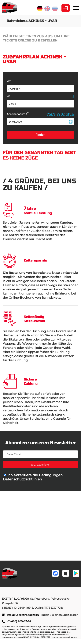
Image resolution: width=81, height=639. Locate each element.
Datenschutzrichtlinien (22, 479)
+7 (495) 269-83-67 (18, 621)
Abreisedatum (18, 114)
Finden (40, 134)
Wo (9, 81)
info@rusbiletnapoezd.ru (23, 615)
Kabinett (65, 8)
